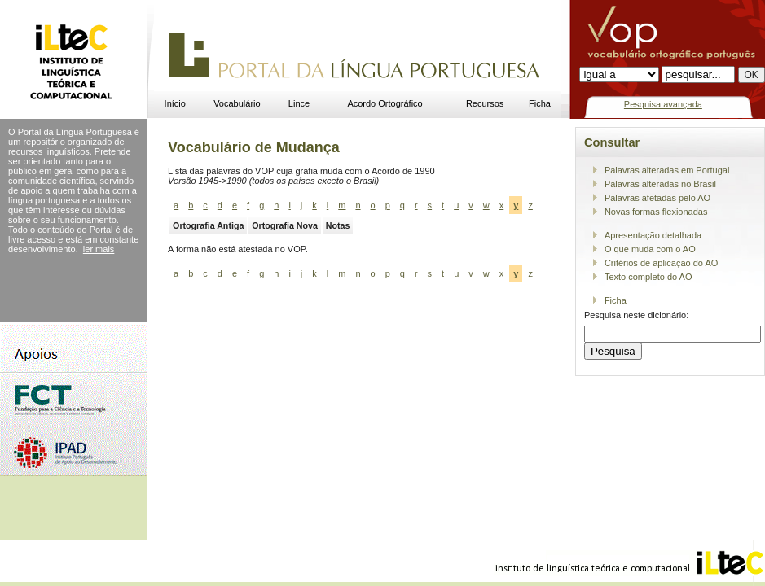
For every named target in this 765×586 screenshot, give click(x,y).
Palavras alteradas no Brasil (660, 184)
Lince (299, 103)
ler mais (99, 249)
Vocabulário (237, 103)
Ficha (540, 103)
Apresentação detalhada (653, 235)
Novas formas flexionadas (656, 211)
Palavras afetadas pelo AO (657, 198)
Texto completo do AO (648, 277)
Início (175, 103)
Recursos (484, 103)
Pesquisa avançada (663, 104)
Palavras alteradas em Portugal (667, 170)
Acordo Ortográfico (384, 103)
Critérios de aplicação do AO (661, 263)
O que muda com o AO (650, 249)
